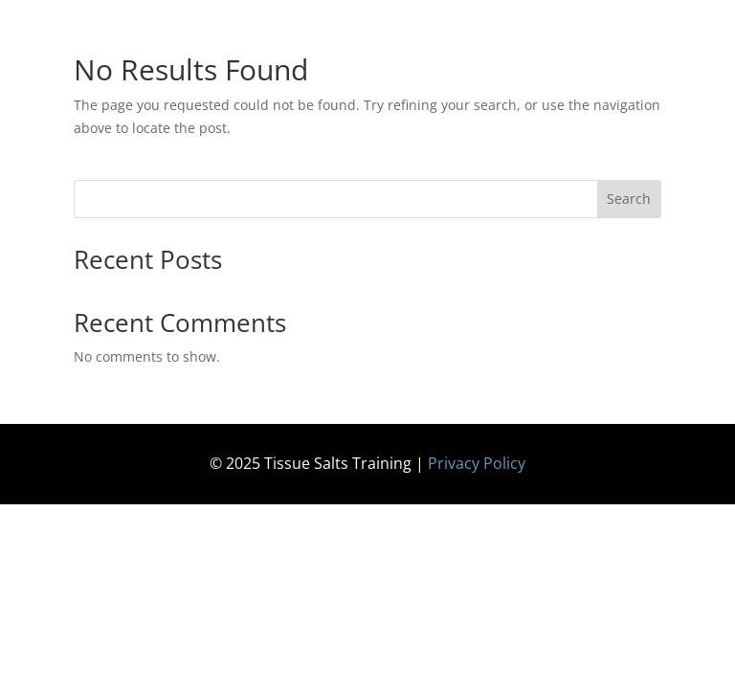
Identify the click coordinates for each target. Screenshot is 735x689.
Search (629, 198)
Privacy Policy (476, 463)
